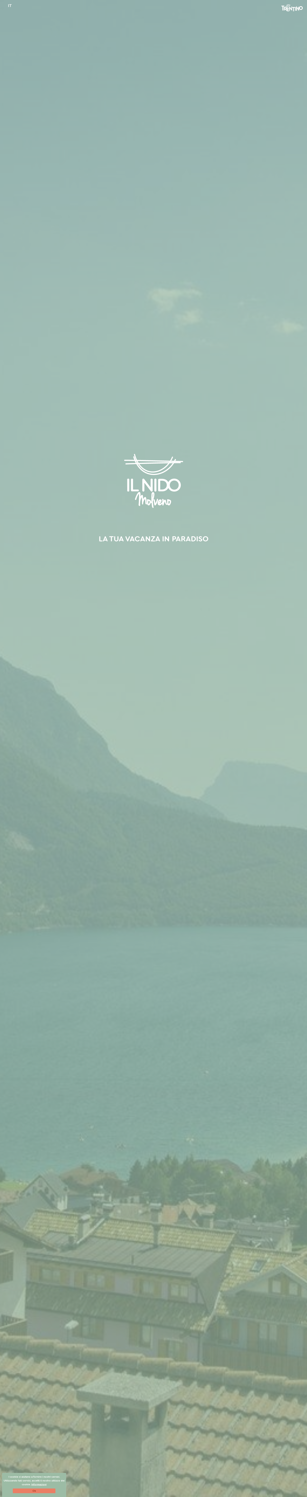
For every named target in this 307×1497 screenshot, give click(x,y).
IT (10, 5)
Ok (34, 1491)
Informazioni (38, 1484)
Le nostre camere (172, 556)
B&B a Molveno (132, 556)
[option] (153, 748)
